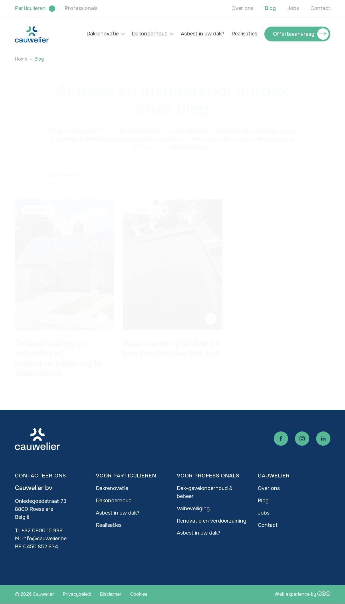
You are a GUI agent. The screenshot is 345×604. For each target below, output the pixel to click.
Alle (25, 169)
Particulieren (30, 8)
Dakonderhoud (150, 34)
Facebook (281, 438)
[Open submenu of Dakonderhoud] (172, 34)
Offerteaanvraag (293, 34)
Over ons (242, 8)
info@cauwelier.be (44, 538)
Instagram (302, 438)
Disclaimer (111, 594)
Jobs (293, 8)
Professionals (81, 8)
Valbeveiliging (193, 508)
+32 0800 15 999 (42, 530)
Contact (320, 8)
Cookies (138, 594)
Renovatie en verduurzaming (211, 521)
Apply (321, 170)
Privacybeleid (77, 594)
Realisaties (244, 34)
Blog (270, 8)
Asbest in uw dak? (202, 34)
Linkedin (323, 438)
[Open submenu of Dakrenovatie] (123, 34)
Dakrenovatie (102, 34)
